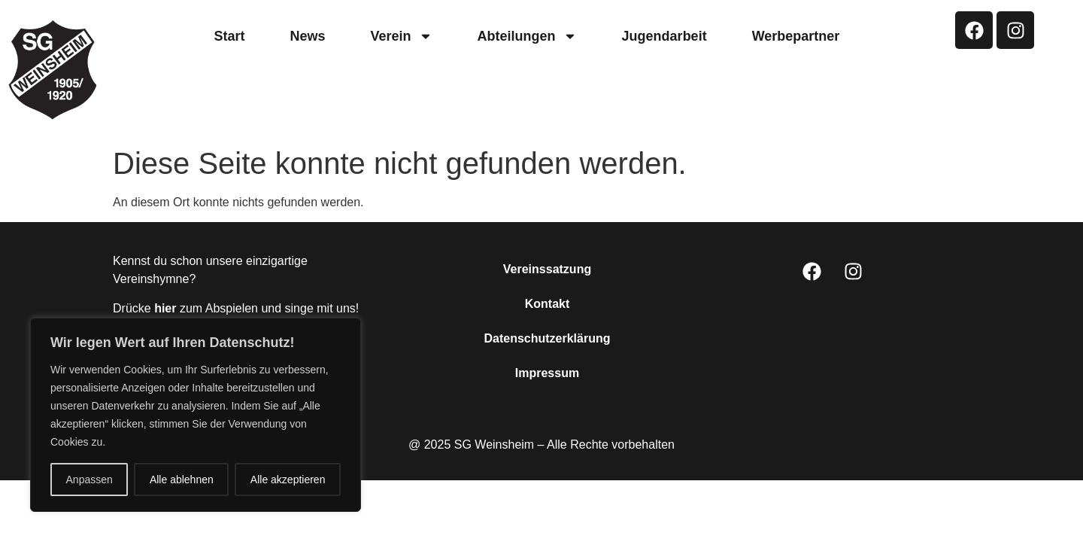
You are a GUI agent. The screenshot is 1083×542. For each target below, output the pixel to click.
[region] (195, 415)
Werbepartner (796, 36)
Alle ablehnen (182, 479)
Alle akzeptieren (288, 479)
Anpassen (89, 479)
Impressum (547, 373)
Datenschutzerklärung (547, 338)
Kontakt (547, 303)
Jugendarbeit (664, 36)
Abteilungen (527, 36)
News (308, 36)
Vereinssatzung (547, 269)
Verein (401, 36)
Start (229, 36)
